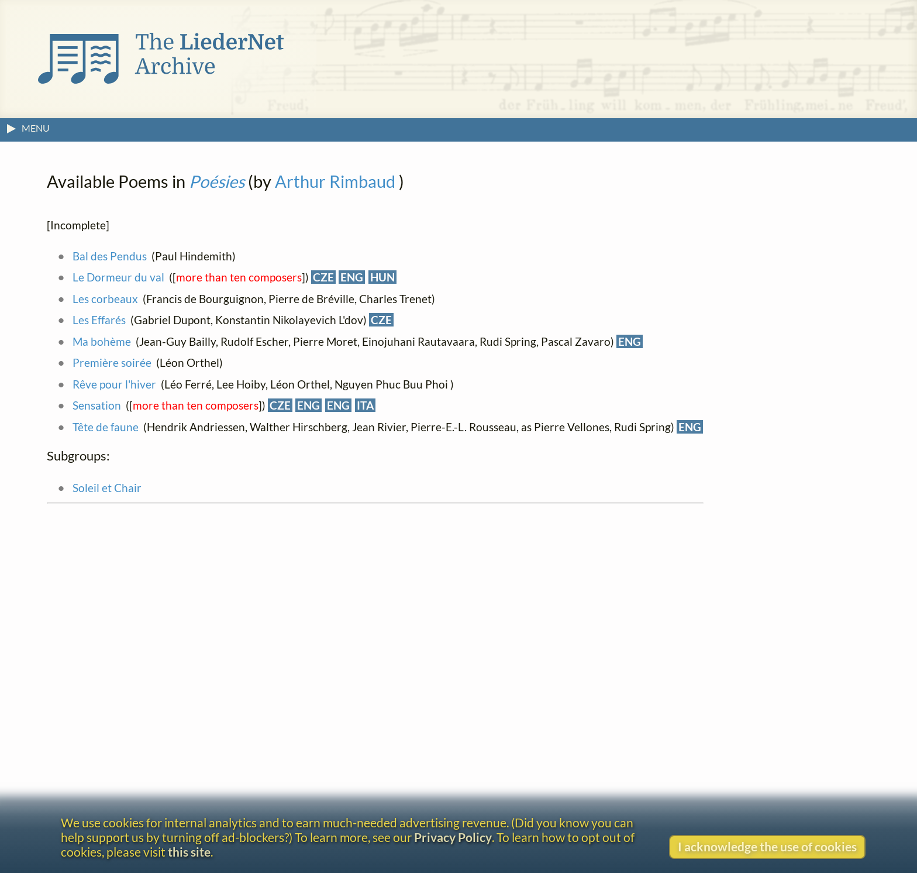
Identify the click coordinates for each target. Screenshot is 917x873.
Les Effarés (99, 319)
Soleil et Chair (107, 487)
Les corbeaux (105, 298)
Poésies (216, 181)
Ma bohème (102, 341)
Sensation (97, 405)
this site (189, 851)
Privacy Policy (453, 837)
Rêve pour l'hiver (114, 384)
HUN (382, 277)
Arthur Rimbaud (335, 181)
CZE (323, 277)
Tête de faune (106, 427)
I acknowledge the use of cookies (767, 846)
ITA (365, 405)
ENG (351, 277)
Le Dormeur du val (118, 277)
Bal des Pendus (110, 256)
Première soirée (112, 362)
